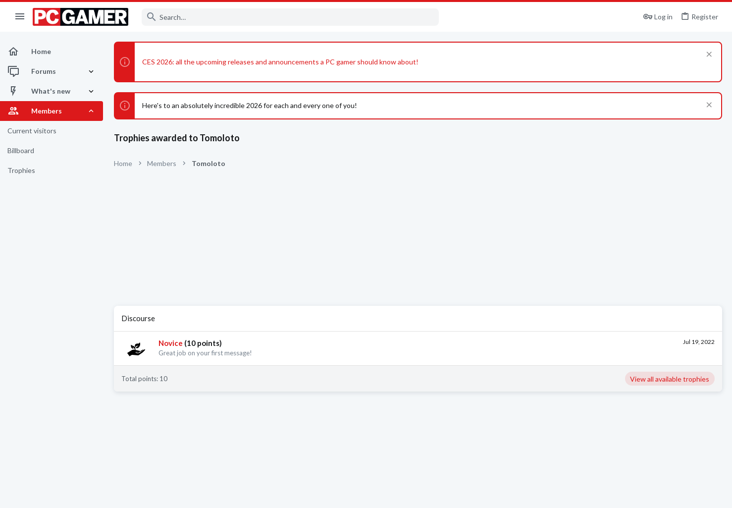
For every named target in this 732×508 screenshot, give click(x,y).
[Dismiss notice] (708, 55)
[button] (20, 16)
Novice (170, 343)
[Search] (290, 17)
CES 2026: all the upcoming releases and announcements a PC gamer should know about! (280, 61)
